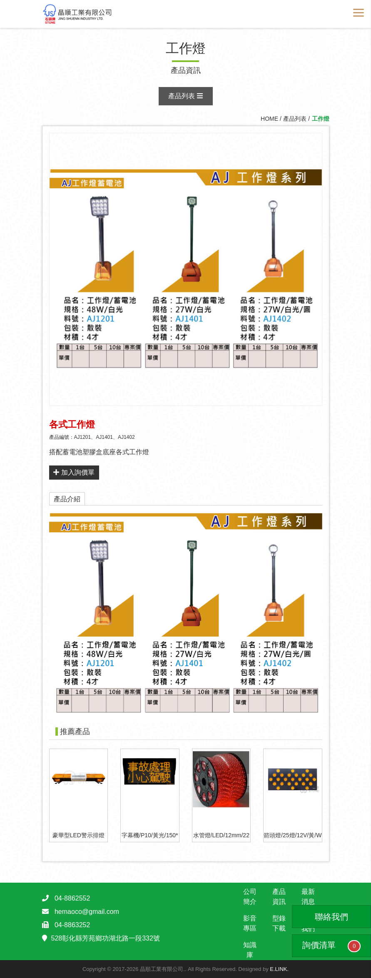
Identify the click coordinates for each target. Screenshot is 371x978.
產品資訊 (279, 896)
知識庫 (249, 949)
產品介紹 (67, 499)
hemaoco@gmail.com (87, 911)
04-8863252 (72, 924)
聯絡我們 (331, 916)
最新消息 (308, 896)
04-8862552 (72, 898)
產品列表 (185, 96)
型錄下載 (279, 923)
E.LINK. (279, 969)
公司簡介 (249, 896)
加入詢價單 (73, 472)
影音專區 (249, 923)
